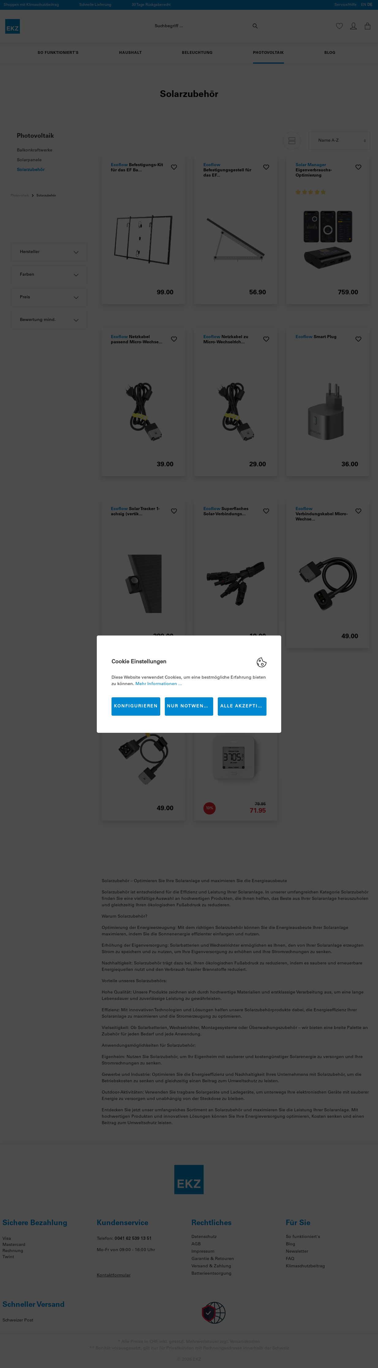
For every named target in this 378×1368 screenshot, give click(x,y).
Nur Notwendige (190, 706)
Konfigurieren (136, 706)
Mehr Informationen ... (158, 684)
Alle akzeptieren (243, 706)
